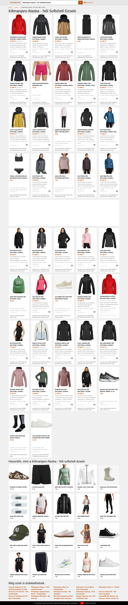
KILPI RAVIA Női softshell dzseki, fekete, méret (61, 252)
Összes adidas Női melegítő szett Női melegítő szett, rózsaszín (63, 149)
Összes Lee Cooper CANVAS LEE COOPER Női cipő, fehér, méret (40, 455)
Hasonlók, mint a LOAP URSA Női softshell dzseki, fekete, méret (108, 103)
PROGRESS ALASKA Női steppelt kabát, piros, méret (18, 39)
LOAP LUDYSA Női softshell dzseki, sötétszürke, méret (107, 39)
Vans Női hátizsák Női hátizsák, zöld (18, 298)
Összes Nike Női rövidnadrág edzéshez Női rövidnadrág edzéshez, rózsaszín (41, 104)
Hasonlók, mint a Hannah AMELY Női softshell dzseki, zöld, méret (86, 103)
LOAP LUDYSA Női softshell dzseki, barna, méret (61, 39)
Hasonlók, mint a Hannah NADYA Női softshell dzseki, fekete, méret (41, 56)
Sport (10, 7)
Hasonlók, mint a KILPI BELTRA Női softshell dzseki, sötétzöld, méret (41, 409)
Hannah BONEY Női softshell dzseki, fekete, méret (16, 85)
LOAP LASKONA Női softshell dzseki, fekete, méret (39, 132)
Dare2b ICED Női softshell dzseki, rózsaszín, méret (61, 391)
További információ (90, 603)
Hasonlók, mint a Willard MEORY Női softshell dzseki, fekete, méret (109, 362)
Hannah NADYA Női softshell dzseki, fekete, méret (39, 39)
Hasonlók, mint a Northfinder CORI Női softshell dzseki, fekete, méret (86, 149)
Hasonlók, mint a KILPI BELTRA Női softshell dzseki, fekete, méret (18, 270)
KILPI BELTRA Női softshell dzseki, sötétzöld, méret (39, 391)
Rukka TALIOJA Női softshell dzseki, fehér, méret (39, 345)
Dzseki (16, 7)
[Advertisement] (64, 213)
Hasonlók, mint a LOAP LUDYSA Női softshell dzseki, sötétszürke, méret (109, 56)
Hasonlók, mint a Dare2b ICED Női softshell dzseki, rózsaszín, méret (63, 409)
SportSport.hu (15, 2)
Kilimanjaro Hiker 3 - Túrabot (109, 587)
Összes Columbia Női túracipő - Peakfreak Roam (62, 316)
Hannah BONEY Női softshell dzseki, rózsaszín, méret (16, 391)
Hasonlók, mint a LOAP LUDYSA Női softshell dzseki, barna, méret (64, 56)
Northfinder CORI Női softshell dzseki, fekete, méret (85, 132)
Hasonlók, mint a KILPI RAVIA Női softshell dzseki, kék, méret (108, 149)
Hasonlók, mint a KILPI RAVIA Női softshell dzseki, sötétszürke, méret (41, 195)
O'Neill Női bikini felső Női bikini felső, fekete (18, 177)
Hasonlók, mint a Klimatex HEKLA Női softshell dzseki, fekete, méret (63, 362)
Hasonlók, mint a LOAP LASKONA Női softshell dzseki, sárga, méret (18, 149)
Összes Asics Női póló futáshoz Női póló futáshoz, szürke (63, 195)
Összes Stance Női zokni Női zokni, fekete (18, 455)
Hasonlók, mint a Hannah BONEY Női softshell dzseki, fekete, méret (18, 103)
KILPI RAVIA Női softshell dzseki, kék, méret (108, 132)
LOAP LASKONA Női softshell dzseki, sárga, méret (16, 132)
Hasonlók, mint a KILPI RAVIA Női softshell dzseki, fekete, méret (63, 270)
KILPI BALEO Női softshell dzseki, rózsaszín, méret (39, 299)
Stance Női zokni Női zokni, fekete (17, 437)
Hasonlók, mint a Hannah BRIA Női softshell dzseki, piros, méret (63, 103)
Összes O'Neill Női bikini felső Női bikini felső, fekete (18, 195)
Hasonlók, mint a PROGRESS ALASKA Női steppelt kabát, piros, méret (18, 57)
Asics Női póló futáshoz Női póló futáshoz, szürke (62, 178)
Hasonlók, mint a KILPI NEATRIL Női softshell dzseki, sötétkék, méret (109, 195)
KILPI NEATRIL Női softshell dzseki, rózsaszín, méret (84, 252)
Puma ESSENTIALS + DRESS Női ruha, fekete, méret (86, 39)
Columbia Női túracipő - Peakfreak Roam (64, 298)
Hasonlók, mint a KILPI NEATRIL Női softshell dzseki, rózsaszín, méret (86, 270)
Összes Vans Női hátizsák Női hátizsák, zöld (17, 316)
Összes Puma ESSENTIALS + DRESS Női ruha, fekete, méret (84, 56)
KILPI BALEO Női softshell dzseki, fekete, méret (16, 345)
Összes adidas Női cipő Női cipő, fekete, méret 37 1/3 (108, 409)
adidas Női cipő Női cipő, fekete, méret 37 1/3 (109, 390)
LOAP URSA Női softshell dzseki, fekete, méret (106, 85)
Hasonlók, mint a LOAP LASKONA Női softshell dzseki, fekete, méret (40, 149)
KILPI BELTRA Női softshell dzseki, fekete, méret (16, 252)
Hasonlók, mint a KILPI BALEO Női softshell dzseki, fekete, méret (18, 362)
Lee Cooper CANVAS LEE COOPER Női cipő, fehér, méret (41, 438)
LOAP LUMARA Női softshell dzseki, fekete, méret (84, 345)
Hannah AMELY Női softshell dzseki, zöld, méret (86, 85)
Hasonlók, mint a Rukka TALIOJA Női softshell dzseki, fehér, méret (41, 362)
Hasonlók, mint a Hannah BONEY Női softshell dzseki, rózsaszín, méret (18, 410)
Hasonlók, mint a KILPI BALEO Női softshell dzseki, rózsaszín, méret (40, 316)
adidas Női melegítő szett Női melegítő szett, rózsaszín (62, 132)
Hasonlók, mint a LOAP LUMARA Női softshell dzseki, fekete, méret (86, 362)
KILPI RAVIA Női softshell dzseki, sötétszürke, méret (39, 178)
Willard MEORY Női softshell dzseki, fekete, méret (107, 345)
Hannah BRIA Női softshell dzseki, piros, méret (64, 85)
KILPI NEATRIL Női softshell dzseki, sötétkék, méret (106, 178)
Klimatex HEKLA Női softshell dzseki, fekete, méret (62, 345)
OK (82, 603)
